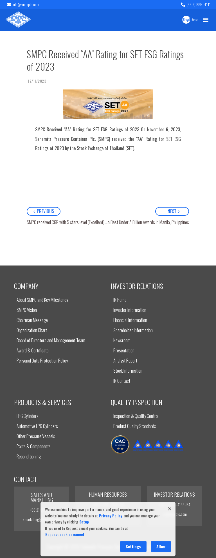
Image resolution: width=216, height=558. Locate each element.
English (186, 19)
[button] (205, 19)
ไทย (194, 19)
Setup (84, 547)
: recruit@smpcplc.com (108, 514)
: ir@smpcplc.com (174, 514)
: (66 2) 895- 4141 (41, 510)
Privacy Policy (110, 541)
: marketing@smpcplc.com (41, 519)
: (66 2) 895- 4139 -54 (108, 504)
